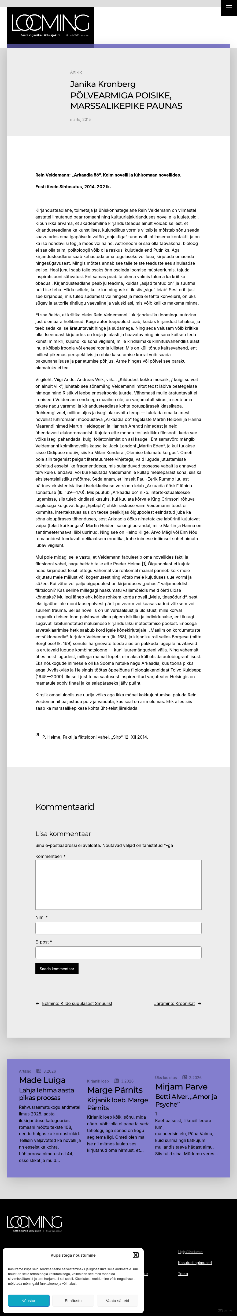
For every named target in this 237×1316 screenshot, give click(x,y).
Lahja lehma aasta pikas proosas (46, 1094)
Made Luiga (42, 1080)
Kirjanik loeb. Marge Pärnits (117, 1104)
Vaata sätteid (117, 1300)
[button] (135, 1255)
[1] (144, 563)
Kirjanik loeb (98, 1081)
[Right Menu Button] (229, 8)
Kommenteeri (50, 856)
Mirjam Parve (181, 1087)
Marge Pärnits (115, 1090)
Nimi (41, 917)
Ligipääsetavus (190, 1251)
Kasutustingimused (195, 1262)
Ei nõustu (73, 1300)
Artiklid (76, 72)
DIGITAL (225, 1311)
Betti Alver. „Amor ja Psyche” (186, 1100)
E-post (43, 942)
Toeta (183, 1273)
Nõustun (28, 1300)
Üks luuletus (166, 1077)
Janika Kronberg (103, 84)
